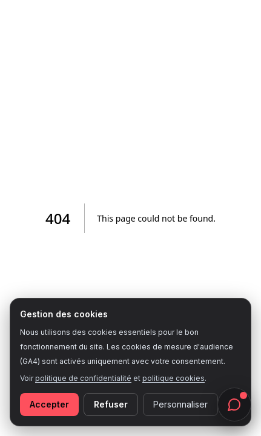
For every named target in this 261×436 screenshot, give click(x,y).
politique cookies (173, 378)
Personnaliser (180, 404)
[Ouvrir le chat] (234, 404)
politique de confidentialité (83, 378)
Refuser (111, 404)
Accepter (49, 404)
